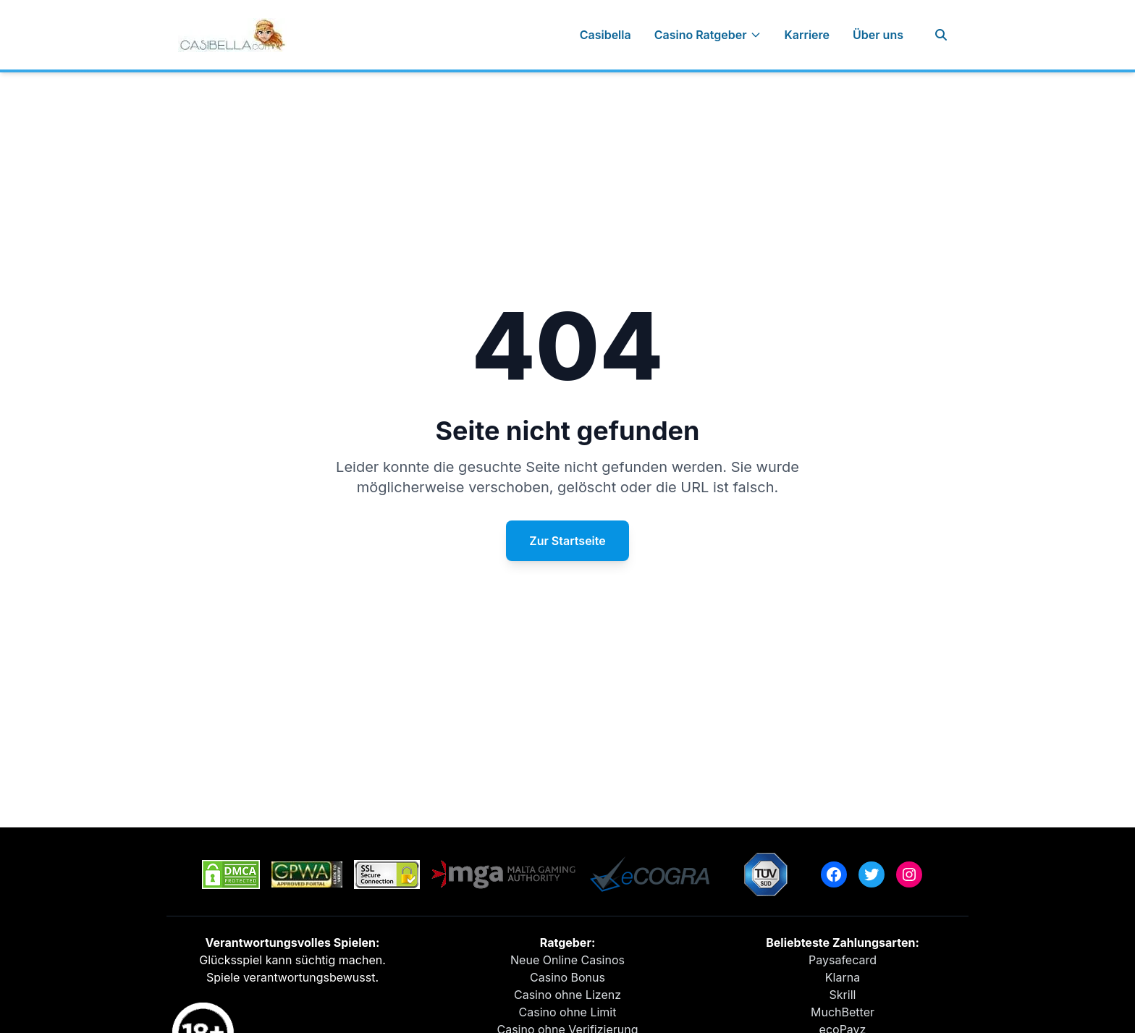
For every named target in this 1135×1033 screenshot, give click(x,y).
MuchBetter (842, 1012)
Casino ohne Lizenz (567, 994)
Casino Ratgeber (707, 35)
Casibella (605, 35)
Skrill (843, 994)
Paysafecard (843, 960)
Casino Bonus (567, 977)
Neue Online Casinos (567, 960)
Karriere (807, 35)
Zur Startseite (567, 541)
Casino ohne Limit (568, 1012)
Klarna (842, 977)
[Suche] (941, 34)
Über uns (878, 35)
